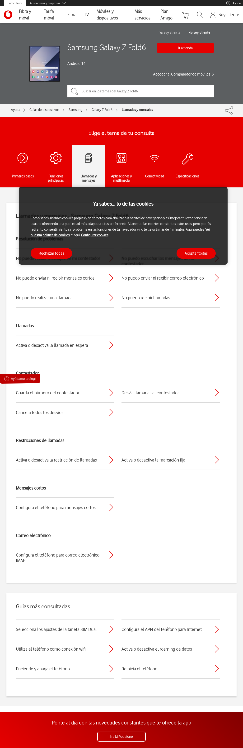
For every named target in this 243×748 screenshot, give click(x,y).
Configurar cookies (94, 235)
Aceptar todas (196, 253)
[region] (123, 226)
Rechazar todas (51, 253)
